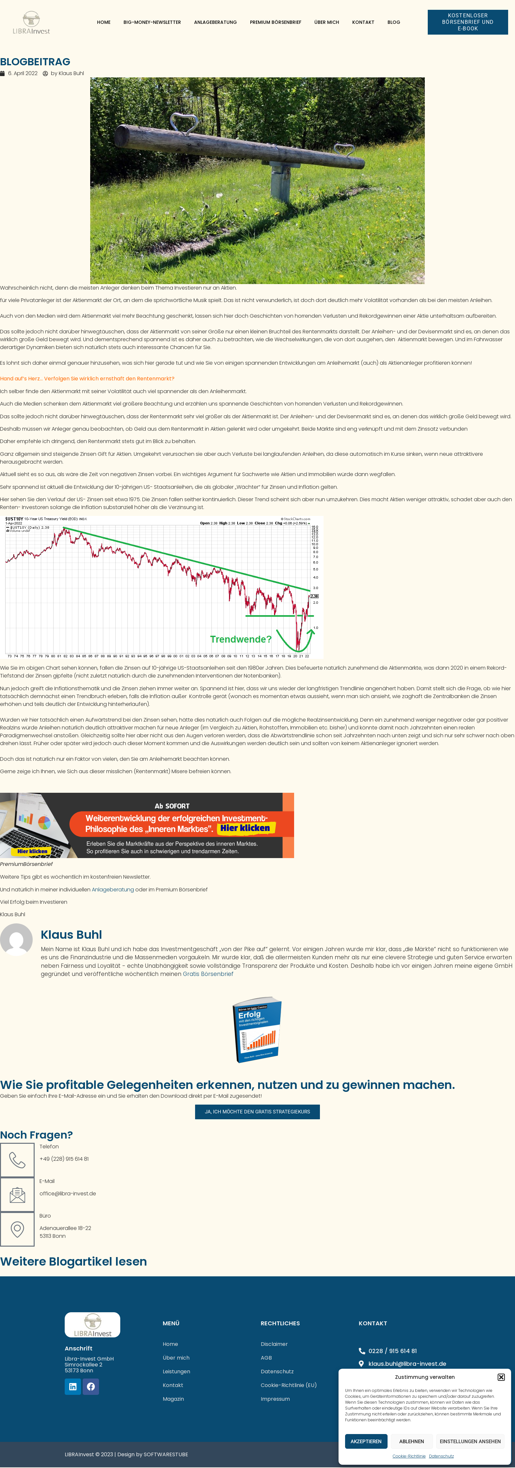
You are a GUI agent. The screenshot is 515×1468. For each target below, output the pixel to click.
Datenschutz (441, 1456)
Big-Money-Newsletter (152, 22)
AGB (266, 1358)
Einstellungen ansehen (470, 1441)
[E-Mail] (17, 1195)
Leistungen (176, 1372)
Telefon (49, 1147)
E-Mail (47, 1181)
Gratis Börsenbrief (208, 974)
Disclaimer (274, 1344)
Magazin (173, 1399)
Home (103, 22)
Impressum (275, 1399)
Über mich (326, 22)
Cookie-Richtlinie (409, 1456)
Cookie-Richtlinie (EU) (289, 1386)
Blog (394, 22)
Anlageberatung (215, 22)
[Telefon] (17, 1160)
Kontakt (363, 22)
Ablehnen (411, 1441)
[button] (501, 1377)
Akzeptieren (366, 1441)
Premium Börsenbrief (275, 22)
